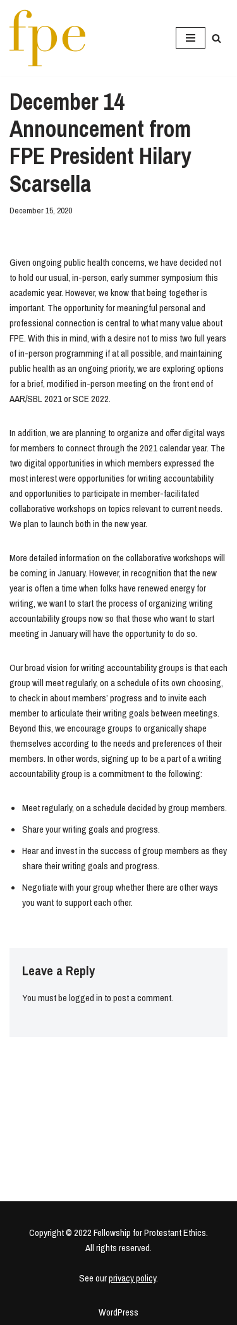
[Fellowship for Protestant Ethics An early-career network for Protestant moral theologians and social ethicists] (47, 38)
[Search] (216, 38)
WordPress (118, 1312)
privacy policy (132, 1278)
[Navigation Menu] (190, 38)
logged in (85, 997)
